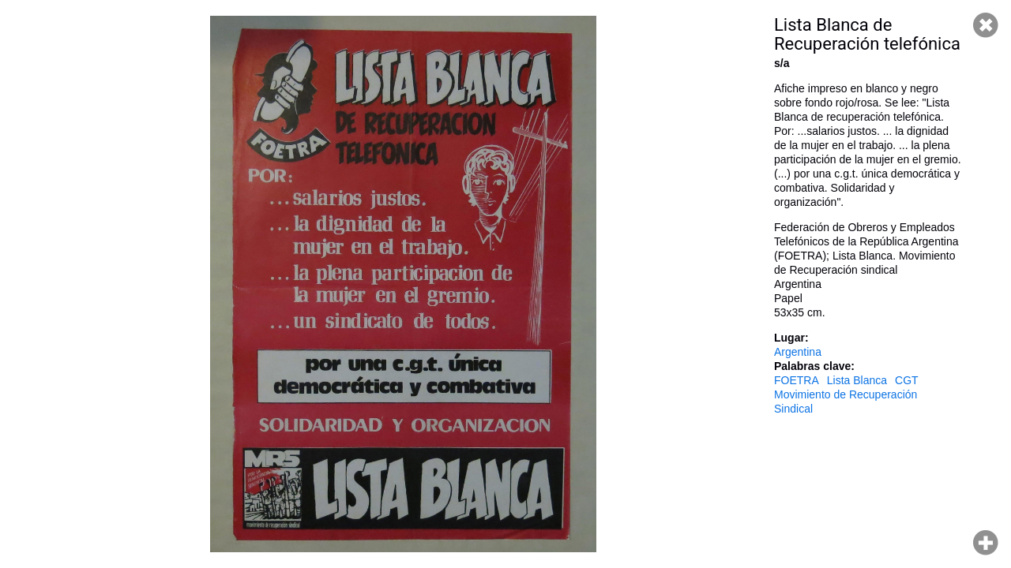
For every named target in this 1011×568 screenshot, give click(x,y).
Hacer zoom (985, 542)
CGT (907, 380)
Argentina (797, 352)
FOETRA (796, 380)
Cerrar (985, 25)
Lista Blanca (857, 380)
